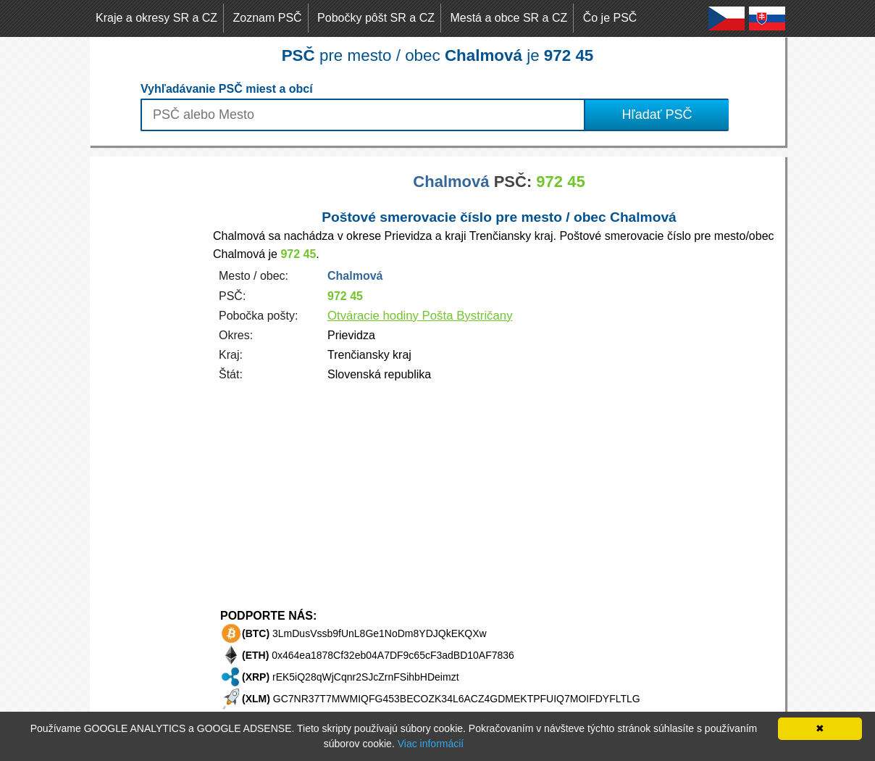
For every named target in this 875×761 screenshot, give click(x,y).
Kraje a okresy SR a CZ (156, 18)
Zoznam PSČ (267, 18)
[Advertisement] (148, 374)
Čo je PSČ (610, 18)
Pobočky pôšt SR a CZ (376, 18)
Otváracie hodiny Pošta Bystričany (420, 316)
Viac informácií (431, 743)
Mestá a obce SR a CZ (508, 18)
